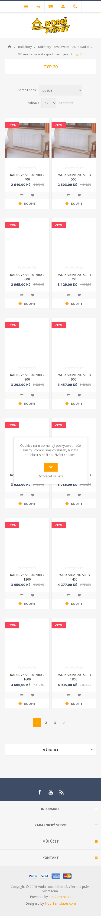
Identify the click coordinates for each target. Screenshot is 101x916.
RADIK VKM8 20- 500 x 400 (27, 177)
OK (51, 467)
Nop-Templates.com (60, 903)
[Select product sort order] (60, 90)
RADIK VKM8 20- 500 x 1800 (74, 677)
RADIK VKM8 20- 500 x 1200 (27, 577)
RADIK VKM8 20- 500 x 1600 (27, 677)
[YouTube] (50, 792)
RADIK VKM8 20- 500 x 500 (74, 177)
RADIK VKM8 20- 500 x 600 (27, 277)
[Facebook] (39, 792)
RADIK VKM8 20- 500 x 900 (74, 377)
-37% (12, 125)
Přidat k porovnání (21, 195)
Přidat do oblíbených (32, 195)
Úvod (9, 46)
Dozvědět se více (50, 476)
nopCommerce (60, 896)
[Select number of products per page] (48, 103)
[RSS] (61, 792)
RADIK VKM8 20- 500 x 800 (27, 377)
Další (64, 722)
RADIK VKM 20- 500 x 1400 (74, 577)
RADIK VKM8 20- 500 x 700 (74, 277)
